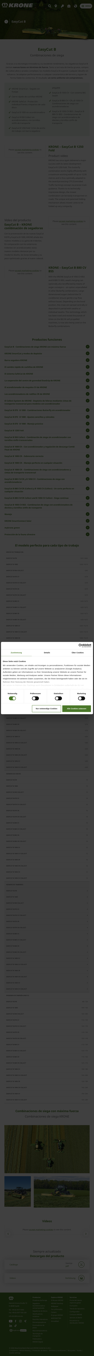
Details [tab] (47, 653)
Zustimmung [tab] (16, 653)
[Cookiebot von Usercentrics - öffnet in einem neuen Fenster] (80, 645)
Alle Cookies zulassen (76, 709)
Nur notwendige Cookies (46, 709)
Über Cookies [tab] (78, 653)
